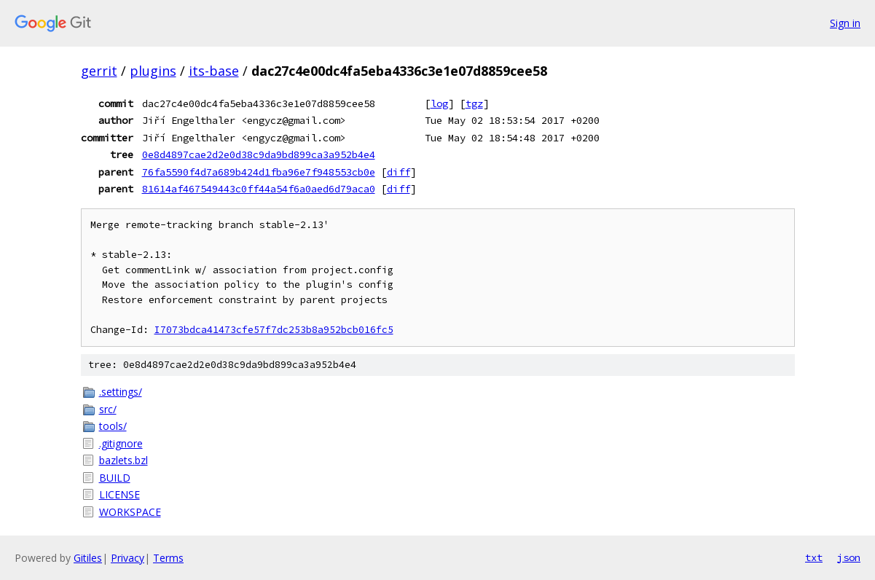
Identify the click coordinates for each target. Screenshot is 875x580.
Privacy (127, 558)
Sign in (845, 23)
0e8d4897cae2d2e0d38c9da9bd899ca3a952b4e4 (258, 154)
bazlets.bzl (123, 460)
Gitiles (88, 558)
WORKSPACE (130, 512)
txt (814, 557)
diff (398, 172)
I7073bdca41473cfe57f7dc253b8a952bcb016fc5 (273, 330)
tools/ (113, 426)
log (439, 103)
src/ (108, 409)
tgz (474, 103)
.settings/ (120, 392)
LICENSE (119, 494)
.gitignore (121, 443)
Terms (168, 558)
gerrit (99, 70)
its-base (214, 70)
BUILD (114, 478)
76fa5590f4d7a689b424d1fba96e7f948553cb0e (258, 172)
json (848, 557)
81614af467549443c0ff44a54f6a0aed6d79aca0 (258, 188)
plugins (153, 70)
